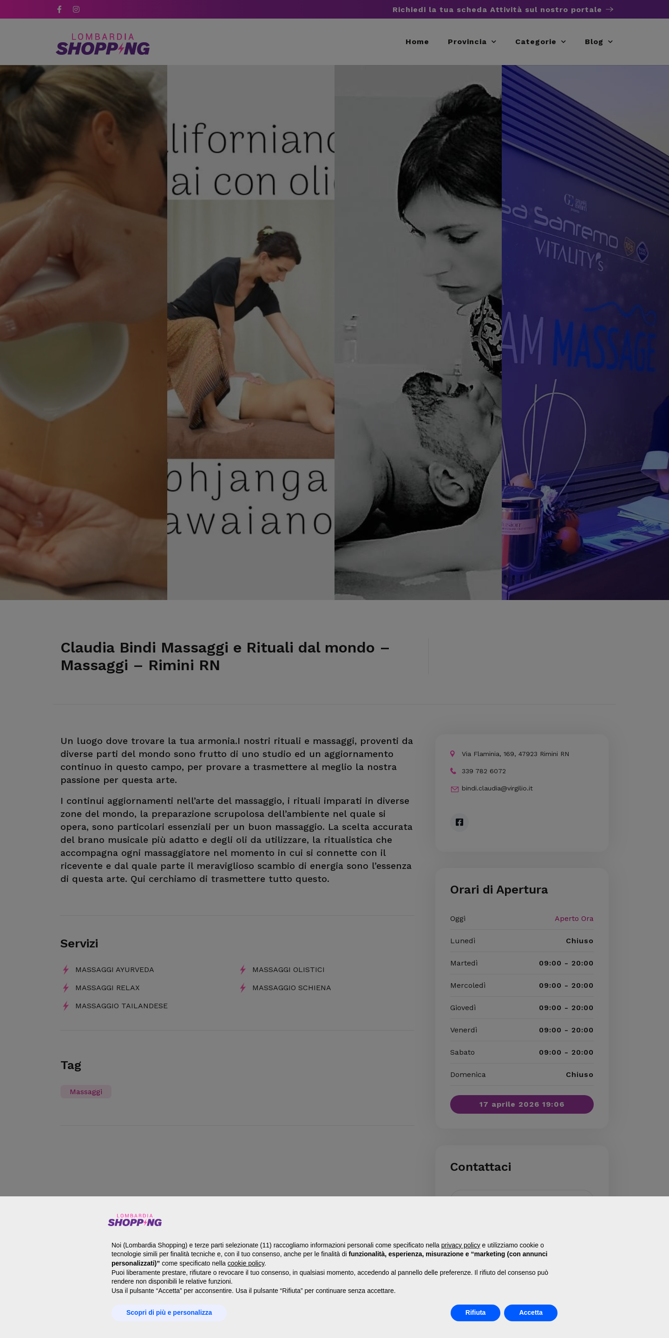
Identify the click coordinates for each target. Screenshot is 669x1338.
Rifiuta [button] (476, 1312)
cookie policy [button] (246, 1263)
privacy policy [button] (460, 1245)
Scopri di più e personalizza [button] (169, 1312)
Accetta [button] (531, 1312)
